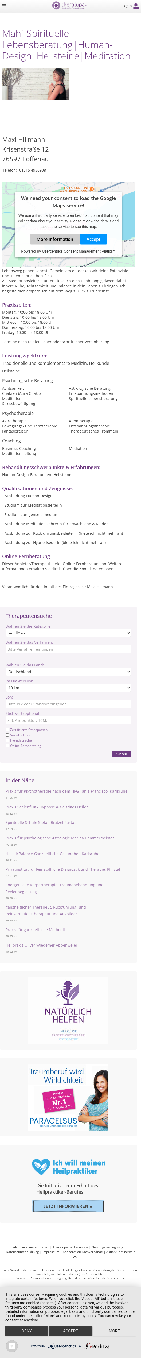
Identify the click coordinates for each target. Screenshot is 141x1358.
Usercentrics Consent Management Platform (78, 251)
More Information (55, 239)
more (114, 1331)
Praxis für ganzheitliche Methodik (36, 929)
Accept (93, 239)
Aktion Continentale (120, 1251)
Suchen (121, 753)
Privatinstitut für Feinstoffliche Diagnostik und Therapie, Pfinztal (63, 869)
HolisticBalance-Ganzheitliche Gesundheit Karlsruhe (52, 853)
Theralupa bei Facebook (70, 1247)
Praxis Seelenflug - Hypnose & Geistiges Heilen (47, 806)
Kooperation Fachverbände (83, 1251)
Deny (27, 1331)
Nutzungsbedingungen (108, 1247)
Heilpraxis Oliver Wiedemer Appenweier (41, 945)
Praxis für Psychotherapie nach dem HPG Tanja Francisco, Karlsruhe (66, 791)
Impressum (50, 1251)
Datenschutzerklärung (22, 1251)
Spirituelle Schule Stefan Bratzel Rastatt (41, 822)
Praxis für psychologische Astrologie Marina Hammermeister (60, 837)
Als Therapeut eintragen (31, 1247)
